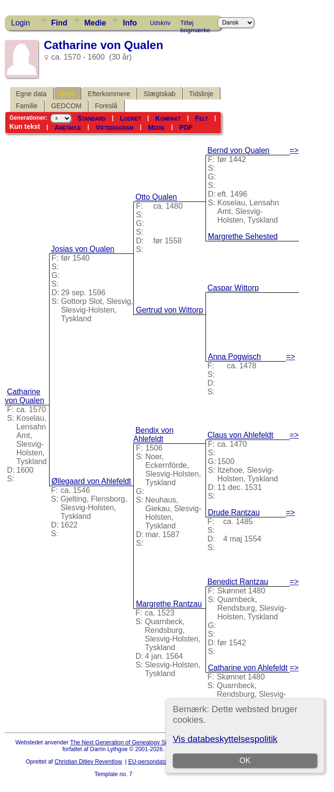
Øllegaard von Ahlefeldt (91, 481)
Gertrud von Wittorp (169, 310)
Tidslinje (201, 94)
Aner (67, 94)
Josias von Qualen (83, 249)
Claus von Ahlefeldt (240, 435)
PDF (186, 127)
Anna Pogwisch (234, 356)
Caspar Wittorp (233, 288)
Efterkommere (109, 94)
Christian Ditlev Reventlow (88, 761)
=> (294, 150)
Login (20, 23)
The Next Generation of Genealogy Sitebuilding (131, 742)
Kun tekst (24, 126)
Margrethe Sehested (243, 236)
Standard (91, 118)
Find (59, 23)
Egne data (31, 94)
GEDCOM (66, 106)
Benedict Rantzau (237, 582)
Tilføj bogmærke (195, 24)
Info (130, 23)
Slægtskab (159, 94)
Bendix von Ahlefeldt (153, 434)
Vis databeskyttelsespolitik (225, 739)
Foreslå (106, 106)
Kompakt (168, 118)
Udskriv (160, 22)
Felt (201, 118)
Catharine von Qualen (24, 396)
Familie (27, 106)
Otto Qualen (156, 197)
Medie (95, 23)
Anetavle (67, 127)
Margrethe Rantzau (169, 604)
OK (245, 760)
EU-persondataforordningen (163, 761)
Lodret (130, 118)
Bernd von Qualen (238, 150)
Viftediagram (115, 127)
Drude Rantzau (234, 512)
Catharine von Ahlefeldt (247, 668)
